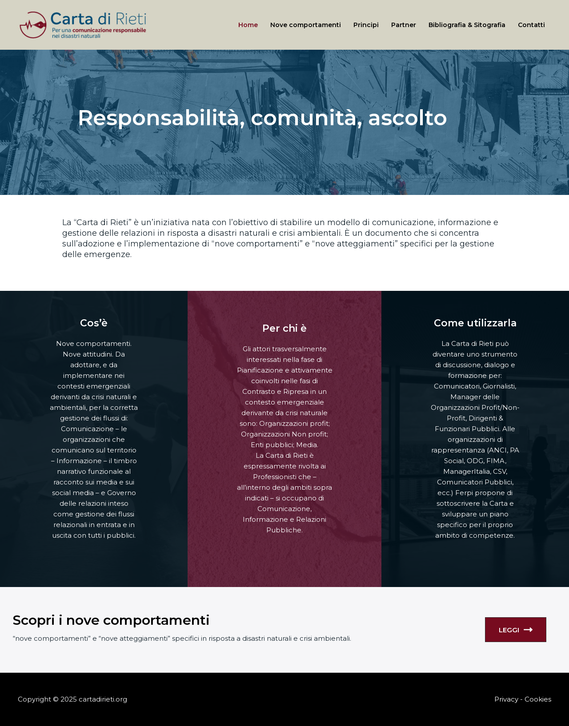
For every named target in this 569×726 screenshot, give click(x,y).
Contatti (531, 25)
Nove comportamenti (305, 25)
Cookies (538, 699)
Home (248, 25)
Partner (403, 25)
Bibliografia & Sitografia (467, 25)
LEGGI (516, 629)
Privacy (506, 699)
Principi (366, 25)
